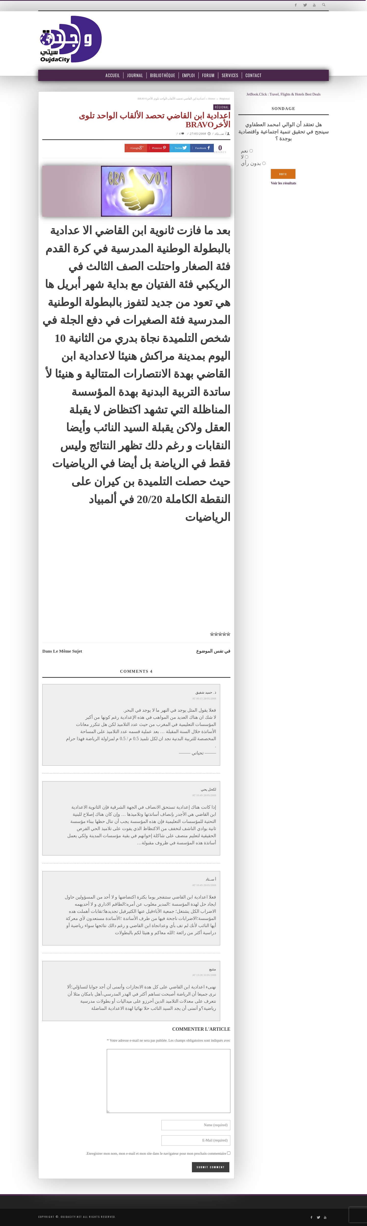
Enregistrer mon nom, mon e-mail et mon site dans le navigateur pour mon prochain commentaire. (156, 1153)
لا (242, 157)
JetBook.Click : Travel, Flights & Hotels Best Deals (283, 94)
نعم (244, 151)
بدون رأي (251, 163)
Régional (224, 98)
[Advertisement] (136, 590)
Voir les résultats (283, 183)
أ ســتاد (220, 133)
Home (211, 98)
